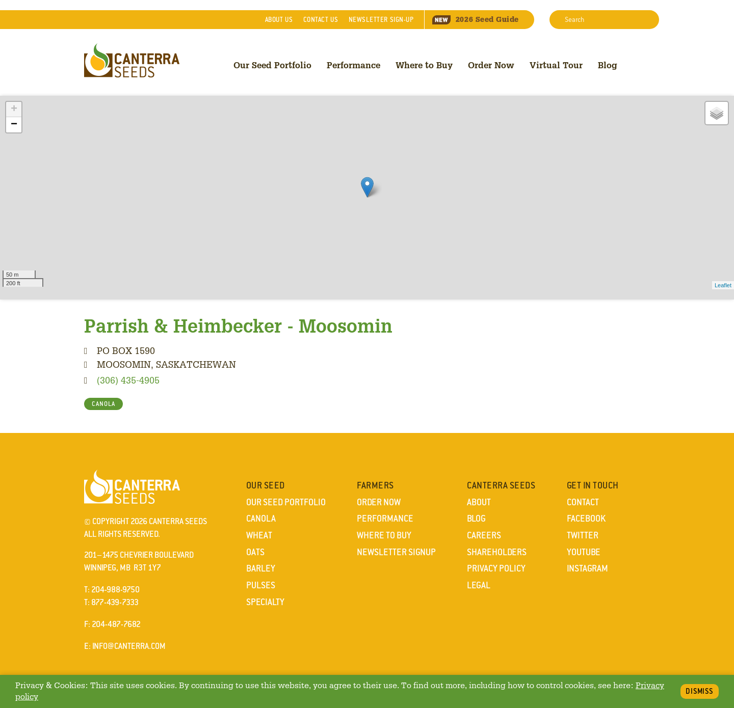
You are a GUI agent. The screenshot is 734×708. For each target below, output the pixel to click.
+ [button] (14, 109)
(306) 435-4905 (128, 380)
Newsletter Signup (396, 552)
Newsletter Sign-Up (381, 19)
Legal (478, 585)
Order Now (491, 65)
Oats (255, 552)
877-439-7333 (115, 602)
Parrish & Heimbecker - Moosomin (238, 325)
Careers (484, 535)
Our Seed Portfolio (272, 65)
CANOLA (103, 404)
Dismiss (700, 691)
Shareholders (497, 552)
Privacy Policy (496, 568)
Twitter (582, 535)
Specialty (265, 602)
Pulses (260, 585)
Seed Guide (475, 19)
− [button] (14, 124)
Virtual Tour (556, 65)
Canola (261, 518)
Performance (353, 65)
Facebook (586, 518)
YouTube (583, 552)
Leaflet (723, 285)
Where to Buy (424, 65)
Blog (607, 65)
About (279, 20)
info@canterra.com (129, 646)
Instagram (587, 568)
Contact (320, 20)
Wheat (259, 535)
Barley (260, 568)
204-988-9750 (115, 589)
